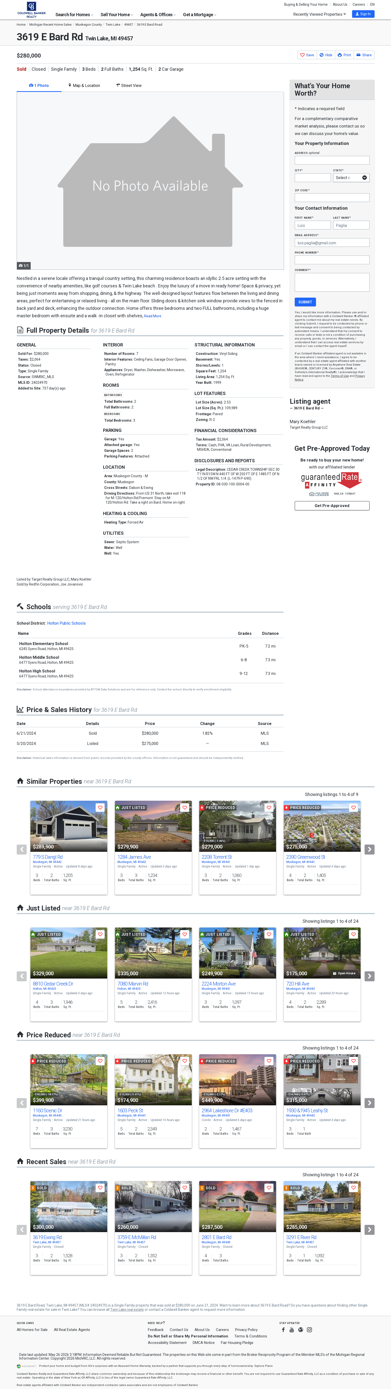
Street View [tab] (129, 85)
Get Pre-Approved (332, 505)
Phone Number (307, 252)
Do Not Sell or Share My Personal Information (188, 1336)
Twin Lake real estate (127, 1310)
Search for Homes (74, 14)
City (299, 170)
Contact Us (179, 1329)
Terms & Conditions (250, 1336)
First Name (304, 217)
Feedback (156, 1330)
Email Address (307, 235)
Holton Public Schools (66, 623)
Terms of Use (340, 376)
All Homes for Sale (32, 1329)
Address (307, 153)
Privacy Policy (246, 1329)
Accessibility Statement (167, 1342)
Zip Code (302, 190)
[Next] (370, 850)
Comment (303, 270)
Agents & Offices (158, 14)
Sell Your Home (116, 14)
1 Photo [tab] (39, 85)
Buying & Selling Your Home (306, 4)
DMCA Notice (204, 1342)
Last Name (342, 217)
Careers (359, 4)
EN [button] (372, 4)
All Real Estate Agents (72, 1329)
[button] (363, 14)
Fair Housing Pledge (237, 1342)
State (338, 170)
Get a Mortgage (199, 14)
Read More (152, 316)
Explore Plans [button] (264, 1366)
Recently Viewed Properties (319, 14)
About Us (340, 4)
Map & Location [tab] (84, 85)
